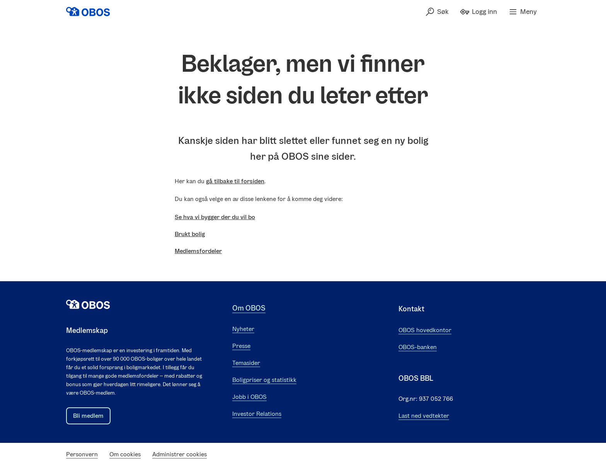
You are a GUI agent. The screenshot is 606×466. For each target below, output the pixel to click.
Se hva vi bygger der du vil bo (215, 217)
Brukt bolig (190, 234)
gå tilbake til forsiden (235, 181)
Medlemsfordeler (198, 251)
